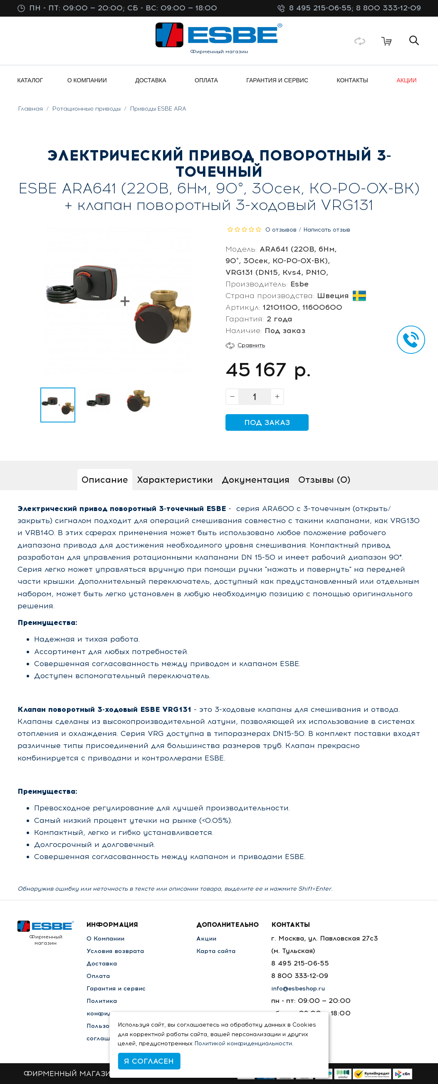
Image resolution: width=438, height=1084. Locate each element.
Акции (212, 938)
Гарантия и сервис (119, 988)
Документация (256, 479)
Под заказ (267, 422)
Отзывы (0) (324, 479)
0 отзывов (281, 229)
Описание (105, 479)
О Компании (108, 938)
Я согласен (149, 1061)
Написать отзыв (326, 229)
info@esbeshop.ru (306, 988)
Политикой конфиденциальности (243, 1043)
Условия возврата (117, 951)
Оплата (99, 976)
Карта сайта (222, 951)
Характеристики (175, 479)
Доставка (103, 963)
